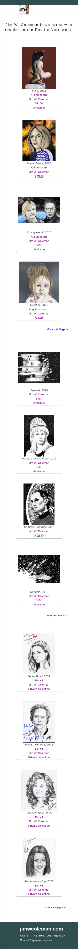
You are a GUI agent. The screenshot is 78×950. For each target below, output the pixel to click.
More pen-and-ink (56, 615)
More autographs (54, 907)
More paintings (56, 329)
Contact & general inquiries (36, 940)
